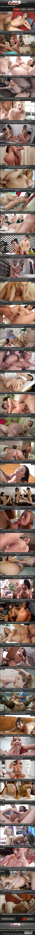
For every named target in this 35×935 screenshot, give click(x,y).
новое (23, 9)
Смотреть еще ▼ (8, 919)
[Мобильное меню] (1, 2)
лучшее (17, 9)
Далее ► (30, 919)
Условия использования (14, 928)
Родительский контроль (28, 930)
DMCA (18, 930)
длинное (30, 9)
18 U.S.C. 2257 (10, 930)
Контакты (3, 928)
